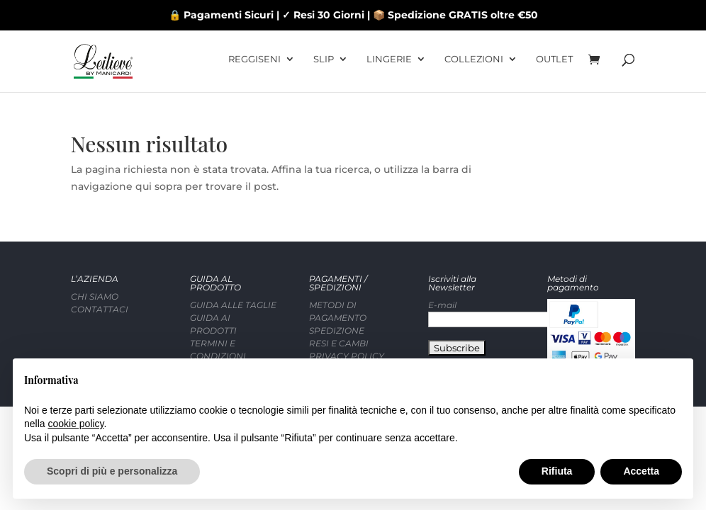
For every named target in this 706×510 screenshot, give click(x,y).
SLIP (323, 64)
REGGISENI (254, 64)
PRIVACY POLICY (346, 320)
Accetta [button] (641, 471)
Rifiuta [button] (557, 471)
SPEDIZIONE (336, 295)
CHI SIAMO (94, 261)
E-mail (442, 269)
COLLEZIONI (473, 64)
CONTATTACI (99, 273)
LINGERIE (389, 64)
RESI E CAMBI (339, 307)
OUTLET (554, 64)
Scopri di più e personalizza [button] (112, 471)
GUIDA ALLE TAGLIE (233, 269)
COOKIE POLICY (344, 333)
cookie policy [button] (75, 423)
